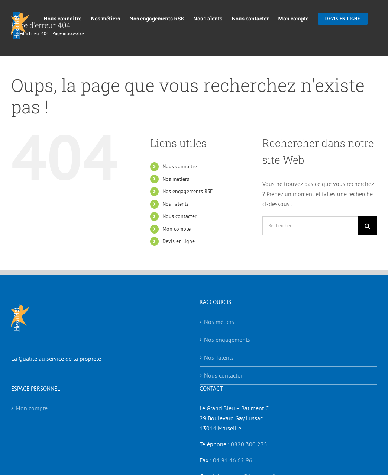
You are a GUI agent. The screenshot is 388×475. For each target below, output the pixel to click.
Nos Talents (175, 203)
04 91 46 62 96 (232, 460)
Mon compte (176, 228)
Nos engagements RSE (187, 191)
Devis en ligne (178, 241)
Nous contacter (179, 216)
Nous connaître (179, 166)
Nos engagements (227, 339)
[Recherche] (367, 225)
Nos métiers (175, 179)
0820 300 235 (249, 444)
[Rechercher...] (310, 225)
